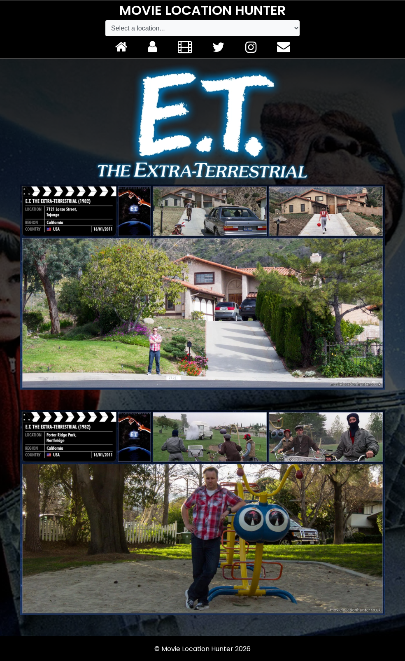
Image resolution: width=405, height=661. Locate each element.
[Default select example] (202, 28)
